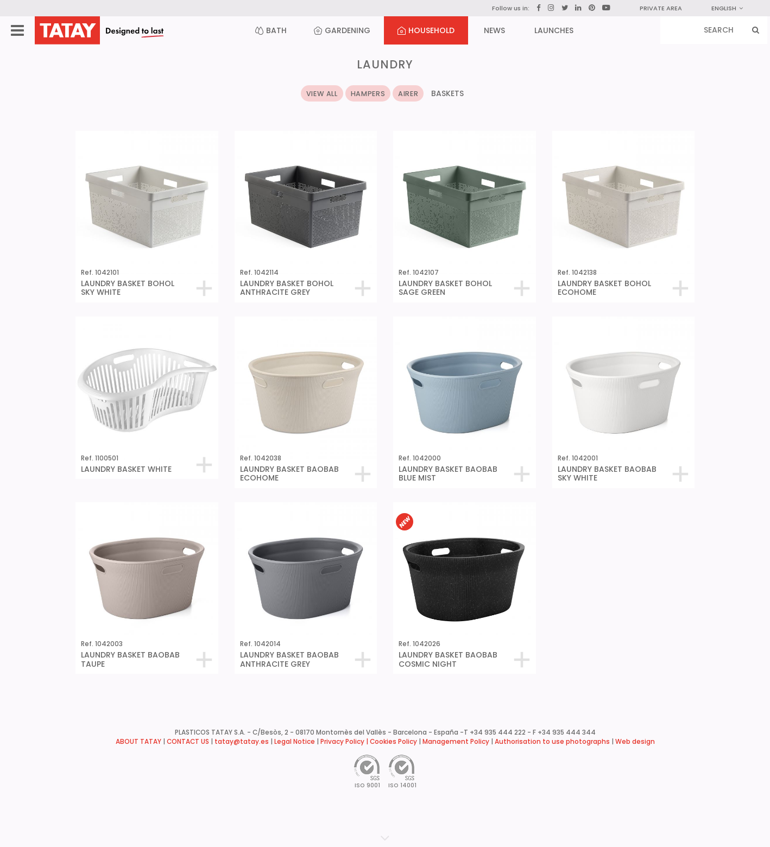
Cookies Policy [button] (393, 741)
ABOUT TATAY (138, 741)
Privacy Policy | (345, 741)
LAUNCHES (553, 30)
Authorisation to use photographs (552, 741)
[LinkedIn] (578, 8)
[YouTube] (606, 7)
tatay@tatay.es (241, 741)
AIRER (408, 93)
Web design (635, 741)
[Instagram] (551, 8)
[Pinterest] (592, 8)
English (727, 8)
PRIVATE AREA (661, 8)
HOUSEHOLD (426, 30)
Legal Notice (294, 741)
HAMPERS (368, 93)
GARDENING (342, 30)
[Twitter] (564, 8)
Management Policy (455, 741)
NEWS (494, 30)
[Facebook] (538, 8)
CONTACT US (188, 741)
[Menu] (17, 31)
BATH (271, 30)
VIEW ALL (322, 93)
